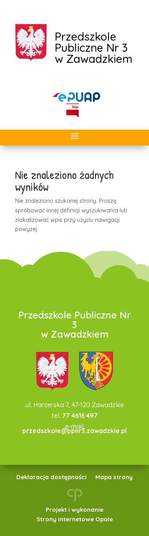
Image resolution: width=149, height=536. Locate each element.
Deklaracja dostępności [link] (51, 477)
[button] (74, 136)
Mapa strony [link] (114, 477)
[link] (76, 97)
